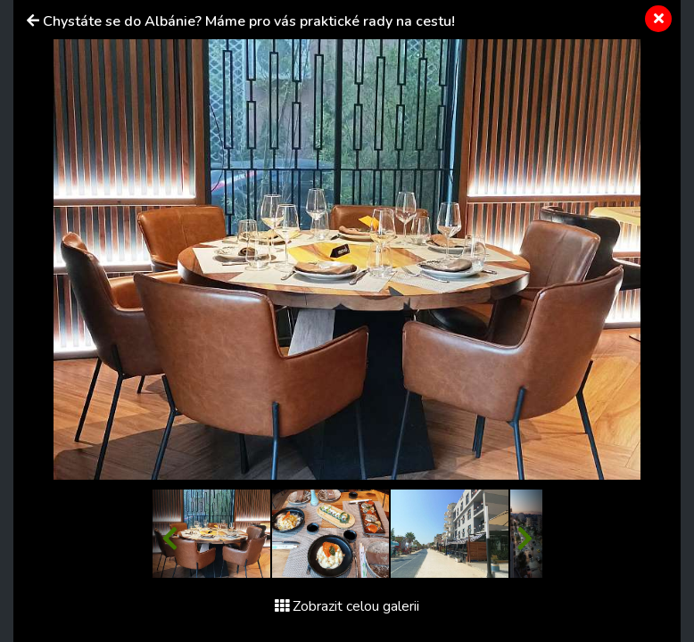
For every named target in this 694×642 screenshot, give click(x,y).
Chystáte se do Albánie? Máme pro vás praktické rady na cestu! (249, 21)
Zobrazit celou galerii (347, 606)
